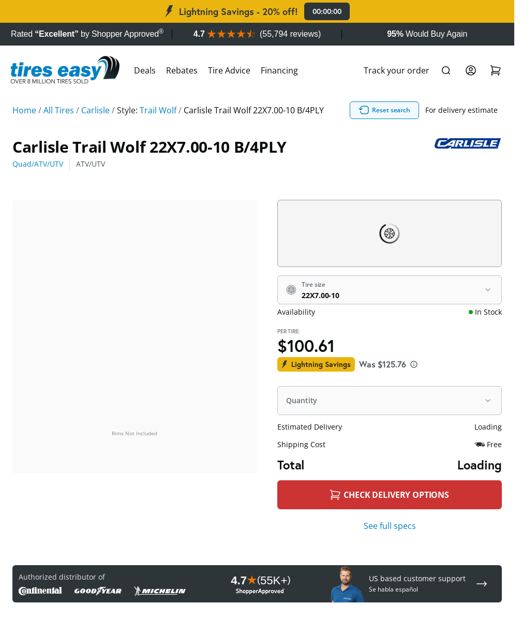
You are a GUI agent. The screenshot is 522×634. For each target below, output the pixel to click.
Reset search (384, 110)
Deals (145, 70)
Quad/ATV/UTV (37, 164)
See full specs (390, 526)
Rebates (182, 70)
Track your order (396, 70)
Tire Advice (229, 70)
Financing (279, 70)
